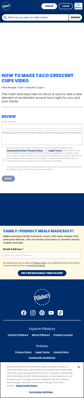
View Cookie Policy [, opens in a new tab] (26, 385)
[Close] (78, 367)
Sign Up (49, 6)
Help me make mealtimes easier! (42, 273)
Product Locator (63, 334)
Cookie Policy (61, 352)
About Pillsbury (41, 334)
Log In (65, 6)
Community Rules (16, 150)
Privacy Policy (35, 150)
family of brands (36, 265)
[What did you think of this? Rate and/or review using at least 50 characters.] (42, 137)
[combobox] (35, 17)
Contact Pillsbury (18, 334)
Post (8, 178)
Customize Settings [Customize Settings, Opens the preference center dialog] (41, 392)
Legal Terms (55, 150)
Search (75, 17)
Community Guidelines (42, 357)
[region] (42, 380)
